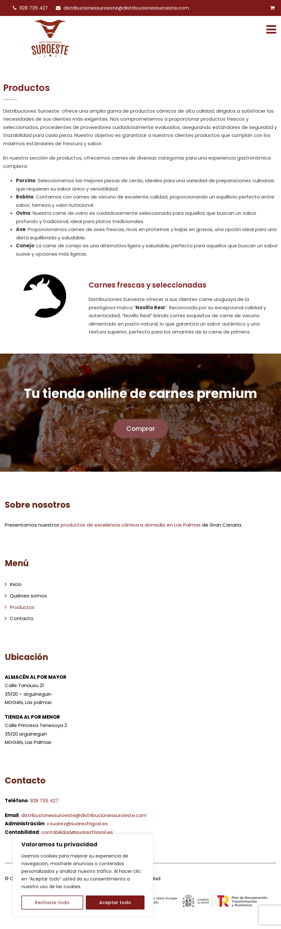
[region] (83, 875)
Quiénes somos (28, 595)
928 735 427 (33, 7)
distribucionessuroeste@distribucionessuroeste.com (126, 7)
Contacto (21, 618)
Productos (22, 607)
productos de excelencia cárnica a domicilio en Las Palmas (131, 524)
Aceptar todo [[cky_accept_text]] (115, 902)
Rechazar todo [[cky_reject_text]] (52, 902)
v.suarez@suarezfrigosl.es (77, 823)
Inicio (16, 584)
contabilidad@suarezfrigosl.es (77, 832)
